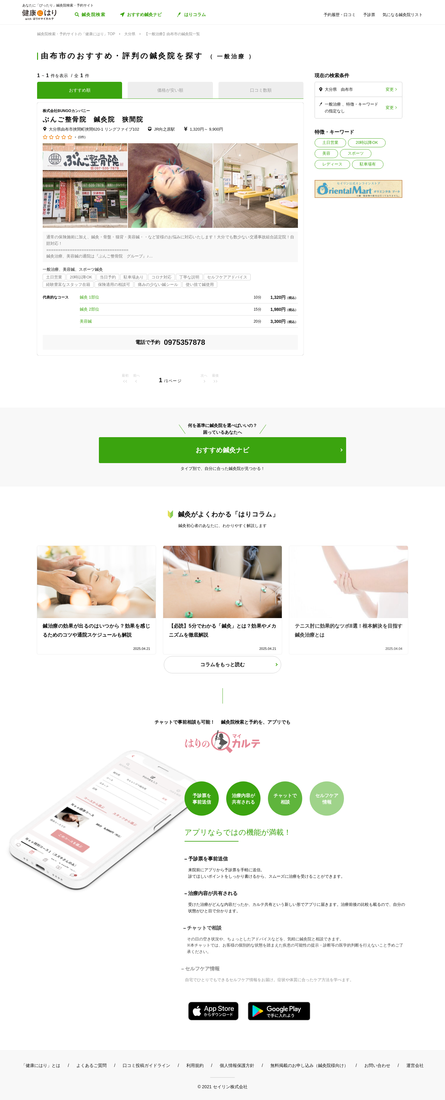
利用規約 (195, 1065)
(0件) (81, 137)
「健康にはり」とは (40, 1065)
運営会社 (415, 1065)
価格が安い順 (170, 90)
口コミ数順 (261, 90)
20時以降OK (367, 142)
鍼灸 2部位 (89, 309)
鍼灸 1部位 (89, 297)
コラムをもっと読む (222, 664)
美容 (326, 153)
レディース (332, 164)
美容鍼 (86, 321)
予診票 (369, 14)
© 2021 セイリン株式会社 (222, 1086)
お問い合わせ (377, 1065)
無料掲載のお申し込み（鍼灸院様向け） (309, 1065)
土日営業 (330, 142)
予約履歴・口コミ (340, 14)
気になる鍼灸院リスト (403, 14)
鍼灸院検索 (93, 14)
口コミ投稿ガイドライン (146, 1065)
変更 (390, 89)
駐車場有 (368, 164)
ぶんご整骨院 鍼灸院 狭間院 (93, 119)
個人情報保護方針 (237, 1065)
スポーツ (356, 153)
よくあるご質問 (91, 1065)
